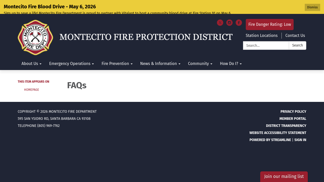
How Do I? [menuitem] (229, 50)
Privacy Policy (293, 98)
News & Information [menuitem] (158, 50)
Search (297, 32)
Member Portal (292, 105)
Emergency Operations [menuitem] (69, 50)
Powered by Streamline (270, 127)
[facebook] (239, 11)
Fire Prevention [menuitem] (115, 50)
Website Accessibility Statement (277, 120)
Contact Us (295, 22)
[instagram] (229, 11)
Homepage (31, 77)
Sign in (300, 127)
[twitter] (220, 11)
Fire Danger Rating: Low (269, 11)
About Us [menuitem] (30, 50)
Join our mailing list (284, 176)
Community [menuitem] (198, 50)
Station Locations (262, 22)
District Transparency (286, 112)
